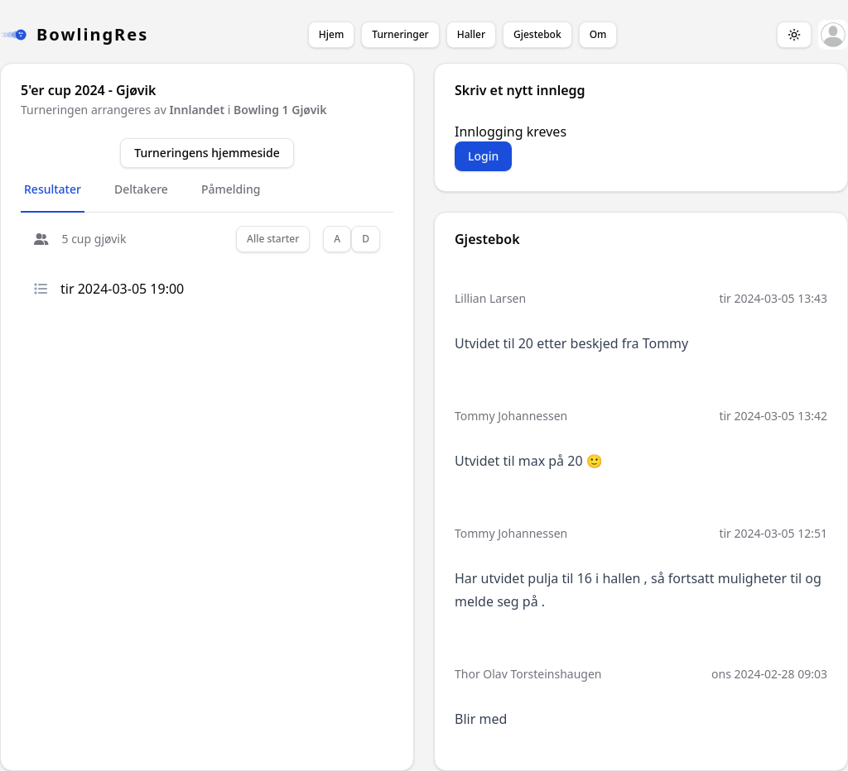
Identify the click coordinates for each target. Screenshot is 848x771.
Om (598, 34)
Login (483, 156)
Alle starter (273, 239)
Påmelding (231, 189)
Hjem (331, 34)
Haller (471, 34)
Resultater (52, 189)
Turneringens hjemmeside (207, 152)
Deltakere (141, 189)
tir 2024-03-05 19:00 (109, 289)
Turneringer (400, 34)
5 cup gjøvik (80, 239)
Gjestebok (537, 34)
